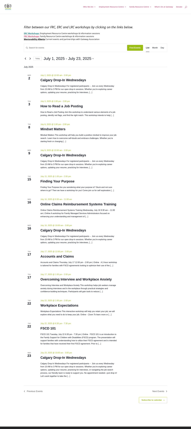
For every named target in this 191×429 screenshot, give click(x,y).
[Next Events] (30, 58)
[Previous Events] (25, 58)
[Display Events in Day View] (162, 48)
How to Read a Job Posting (61, 106)
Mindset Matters (53, 129)
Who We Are (88, 7)
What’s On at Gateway (164, 7)
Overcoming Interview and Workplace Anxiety (76, 279)
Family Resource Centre (139, 7)
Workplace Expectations (59, 305)
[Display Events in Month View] (155, 48)
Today (37, 59)
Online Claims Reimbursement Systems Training (78, 204)
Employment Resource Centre (111, 7)
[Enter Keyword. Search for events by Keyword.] (75, 48)
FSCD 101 (48, 328)
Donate (179, 7)
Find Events (135, 48)
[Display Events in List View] (147, 48)
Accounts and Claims (57, 256)
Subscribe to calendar (151, 400)
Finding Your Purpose (57, 181)
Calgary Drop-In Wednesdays (63, 80)
